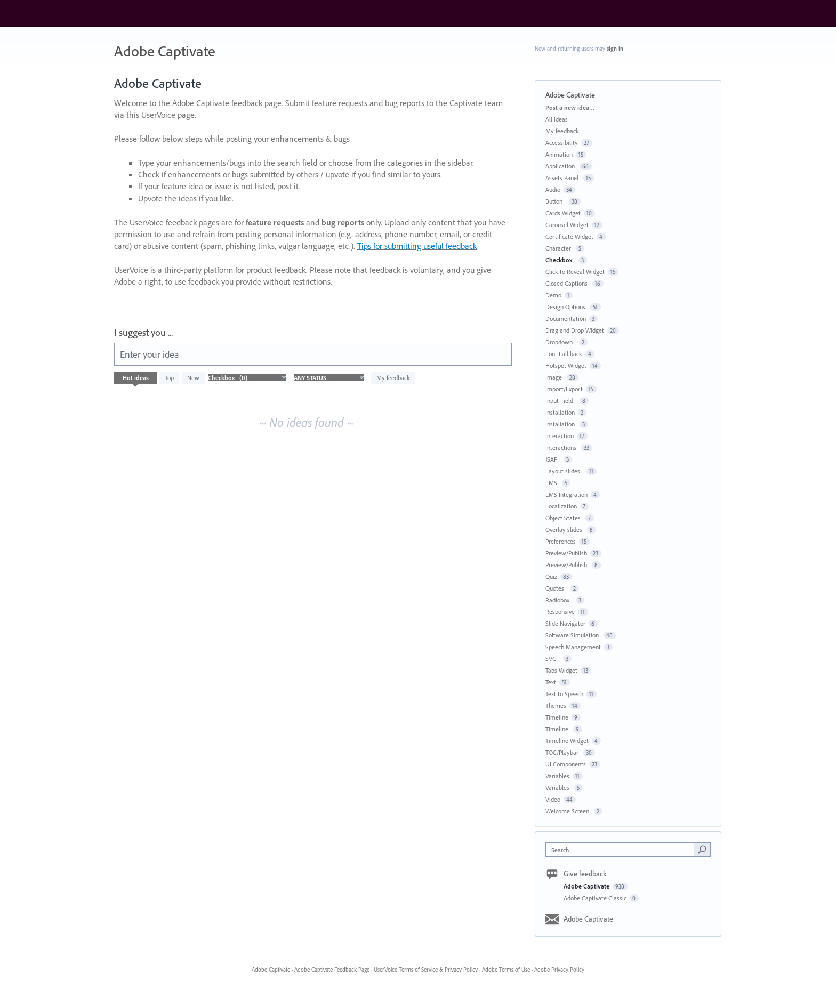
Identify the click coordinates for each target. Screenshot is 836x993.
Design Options (566, 307)
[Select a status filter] (329, 378)
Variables (557, 776)
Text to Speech (564, 694)
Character (559, 248)
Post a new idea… (569, 107)
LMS (552, 483)
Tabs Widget (561, 670)
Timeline (556, 717)
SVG (552, 659)
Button (555, 201)
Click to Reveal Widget (575, 272)
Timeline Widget (567, 741)
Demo (553, 295)
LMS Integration (566, 494)
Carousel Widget (567, 225)
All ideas (556, 119)
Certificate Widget (569, 236)
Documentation (565, 318)
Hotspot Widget (565, 365)
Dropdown (560, 342)
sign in (615, 48)
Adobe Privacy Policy (559, 969)
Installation (560, 412)
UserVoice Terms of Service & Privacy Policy (426, 969)
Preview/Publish (566, 553)
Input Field (560, 401)
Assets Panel (562, 178)
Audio (552, 189)
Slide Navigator (565, 623)
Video (552, 799)
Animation (559, 154)
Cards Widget (563, 213)
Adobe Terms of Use (506, 969)
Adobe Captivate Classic (596, 898)
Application (560, 166)
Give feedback (585, 873)
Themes (555, 705)
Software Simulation (572, 635)
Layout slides (564, 471)
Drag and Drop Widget (574, 330)
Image (554, 377)
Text (550, 682)
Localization (561, 506)
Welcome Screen (568, 811)
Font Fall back (563, 354)
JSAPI (552, 459)
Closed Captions (567, 283)
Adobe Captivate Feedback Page (331, 969)
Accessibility (561, 143)
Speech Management (573, 647)
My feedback (393, 378)
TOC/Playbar (562, 752)
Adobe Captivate (587, 886)
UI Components (565, 764)
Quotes (556, 588)
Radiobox (559, 600)
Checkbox (560, 260)
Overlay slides (564, 530)
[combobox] (622, 849)
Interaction (559, 436)
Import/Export (564, 389)
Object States (563, 518)
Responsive (560, 612)
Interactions (561, 447)
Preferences (560, 541)
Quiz (551, 576)
